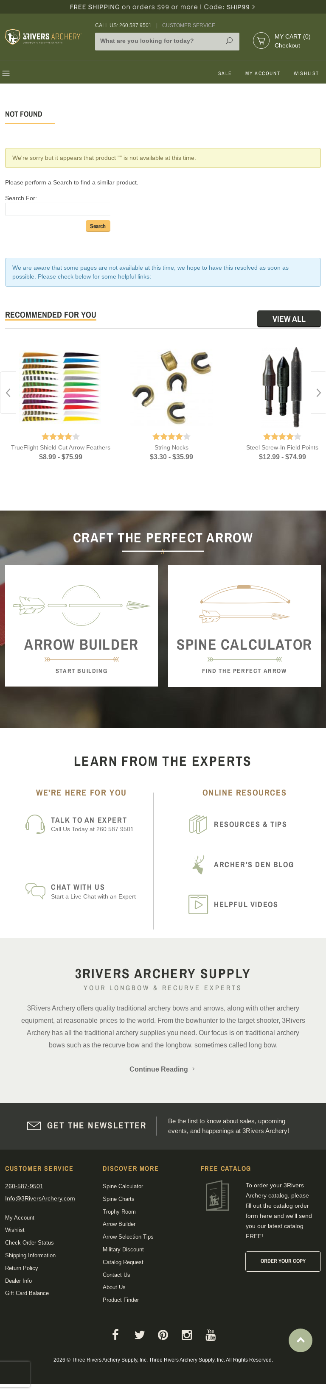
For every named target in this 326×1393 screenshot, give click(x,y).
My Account (262, 73)
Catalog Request (123, 1262)
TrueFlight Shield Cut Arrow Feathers (60, 447)
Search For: (21, 198)
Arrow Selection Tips (128, 1237)
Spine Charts (119, 1199)
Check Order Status (29, 1242)
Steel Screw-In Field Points (282, 447)
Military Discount (123, 1249)
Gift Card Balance (27, 1293)
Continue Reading (163, 1069)
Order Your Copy (283, 1261)
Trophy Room (119, 1212)
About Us (114, 1287)
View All (289, 318)
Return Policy (21, 1268)
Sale (225, 73)
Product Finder (121, 1300)
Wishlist (306, 73)
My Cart (293, 36)
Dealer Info (18, 1281)
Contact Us (116, 1275)
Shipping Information (30, 1255)
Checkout (287, 45)
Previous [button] (8, 392)
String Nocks (171, 447)
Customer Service (188, 25)
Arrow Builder (119, 1224)
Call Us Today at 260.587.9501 (99, 824)
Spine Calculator (123, 1186)
